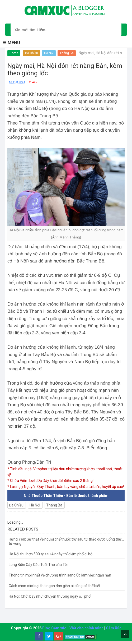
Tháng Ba (67, 53)
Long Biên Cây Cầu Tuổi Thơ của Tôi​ (38, 564)
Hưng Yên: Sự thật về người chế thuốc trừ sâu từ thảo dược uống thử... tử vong (66, 541)
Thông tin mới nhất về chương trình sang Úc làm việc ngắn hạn (60, 575)
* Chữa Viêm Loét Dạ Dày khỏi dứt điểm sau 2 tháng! (50, 480)
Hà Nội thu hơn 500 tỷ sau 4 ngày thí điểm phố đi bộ (50, 554)
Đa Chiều (31, 53)
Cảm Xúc (113, 628)
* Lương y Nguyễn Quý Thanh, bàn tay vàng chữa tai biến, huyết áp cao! (65, 487)
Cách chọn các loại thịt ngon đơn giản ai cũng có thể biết (54, 586)
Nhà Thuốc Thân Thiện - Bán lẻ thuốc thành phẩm (66, 496)
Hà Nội (49, 53)
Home (14, 53)
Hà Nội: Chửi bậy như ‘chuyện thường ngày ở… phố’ (50, 596)
